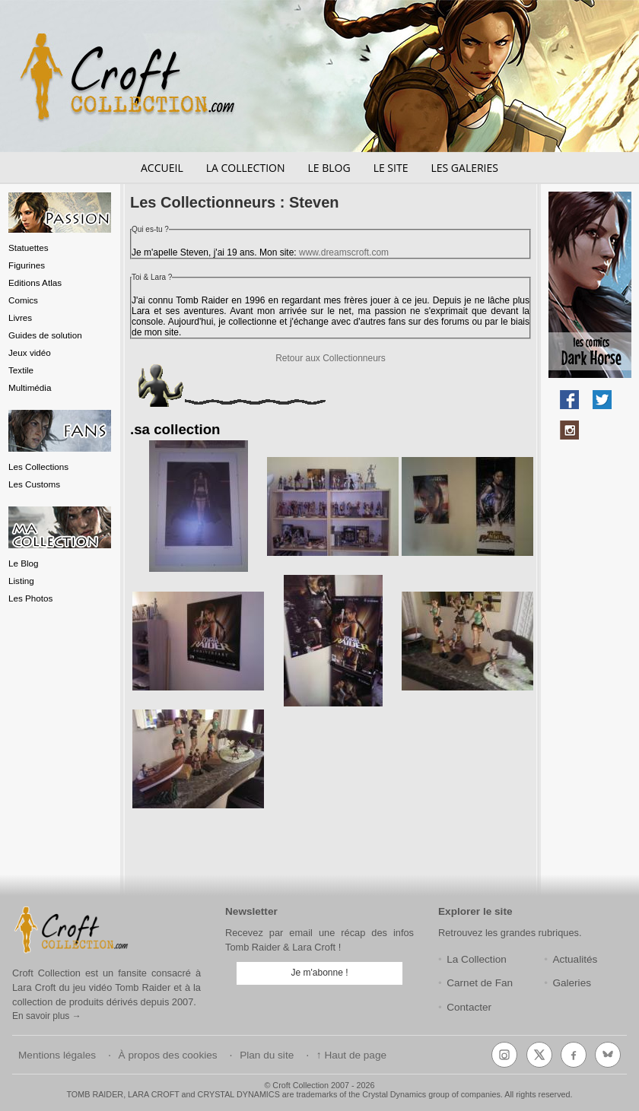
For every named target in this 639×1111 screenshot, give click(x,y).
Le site (391, 167)
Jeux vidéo (29, 352)
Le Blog (23, 563)
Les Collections (38, 466)
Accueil (162, 167)
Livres (20, 317)
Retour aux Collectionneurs (330, 358)
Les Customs (34, 484)
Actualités (574, 959)
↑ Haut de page (351, 1055)
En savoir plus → (46, 1016)
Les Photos (30, 598)
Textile (20, 370)
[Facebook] (574, 1055)
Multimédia (29, 387)
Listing (21, 581)
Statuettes (28, 247)
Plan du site (267, 1055)
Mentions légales (57, 1055)
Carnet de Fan (480, 983)
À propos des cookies (168, 1055)
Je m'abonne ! (319, 972)
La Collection (477, 959)
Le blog (328, 167)
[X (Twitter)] (539, 1055)
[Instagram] (504, 1055)
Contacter (469, 1007)
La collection (245, 167)
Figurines (26, 265)
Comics (23, 300)
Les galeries (464, 167)
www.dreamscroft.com (344, 252)
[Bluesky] (608, 1055)
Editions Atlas (35, 282)
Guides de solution (45, 335)
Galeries (571, 983)
